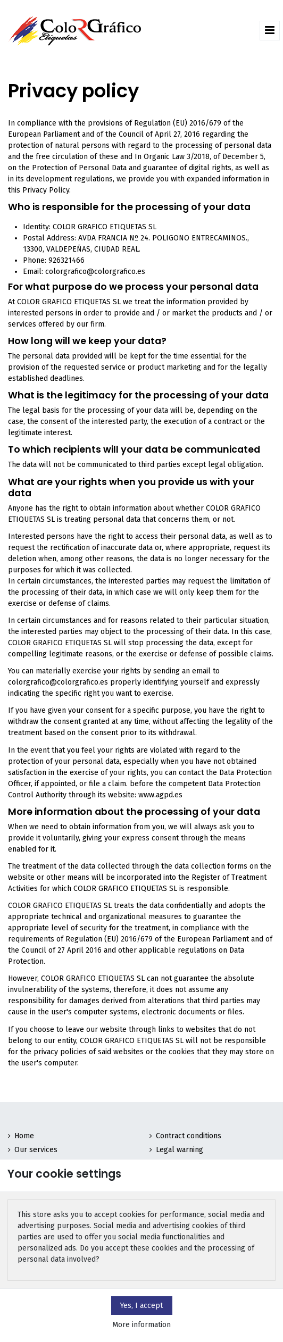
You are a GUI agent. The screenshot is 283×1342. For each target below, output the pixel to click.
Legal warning (179, 1149)
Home (24, 1135)
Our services (35, 1149)
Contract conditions (188, 1135)
